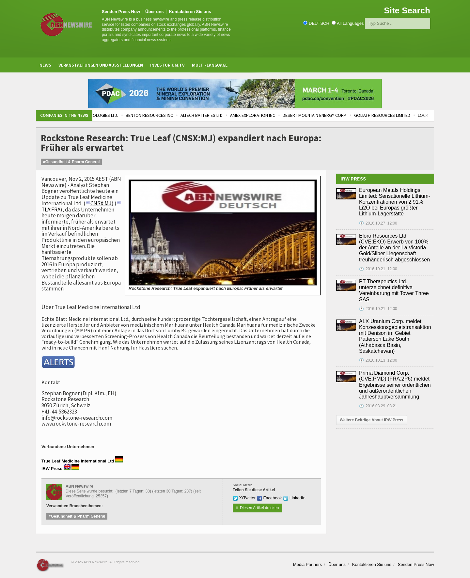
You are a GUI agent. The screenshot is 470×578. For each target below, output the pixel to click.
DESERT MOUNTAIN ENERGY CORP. (331, 115)
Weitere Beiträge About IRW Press (371, 420)
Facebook (269, 497)
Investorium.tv (167, 65)
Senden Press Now (121, 11)
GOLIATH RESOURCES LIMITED (398, 115)
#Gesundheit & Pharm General (71, 162)
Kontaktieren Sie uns (190, 11)
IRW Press (51, 468)
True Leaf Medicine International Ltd (77, 461)
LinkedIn (294, 497)
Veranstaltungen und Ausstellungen (100, 65)
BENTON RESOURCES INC (165, 115)
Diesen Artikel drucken (257, 508)
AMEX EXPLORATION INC (268, 115)
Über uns (154, 11)
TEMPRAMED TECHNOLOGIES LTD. (103, 115)
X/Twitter (244, 497)
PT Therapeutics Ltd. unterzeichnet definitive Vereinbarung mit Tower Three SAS (394, 290)
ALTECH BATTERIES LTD (218, 115)
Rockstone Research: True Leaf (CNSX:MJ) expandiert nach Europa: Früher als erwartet (181, 142)
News (45, 65)
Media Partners (307, 564)
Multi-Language (209, 65)
